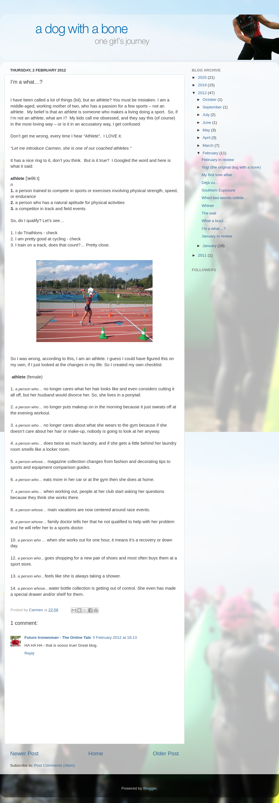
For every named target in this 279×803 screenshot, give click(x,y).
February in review (218, 160)
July (207, 114)
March (208, 145)
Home (95, 753)
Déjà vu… (210, 182)
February (211, 153)
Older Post (166, 753)
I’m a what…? (214, 228)
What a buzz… (215, 221)
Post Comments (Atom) (54, 765)
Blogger (150, 788)
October (210, 99)
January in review (217, 236)
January (210, 246)
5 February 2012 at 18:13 (115, 637)
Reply (29, 653)
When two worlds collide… (225, 198)
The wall (209, 213)
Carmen (36, 610)
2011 (203, 255)
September (213, 107)
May (207, 130)
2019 (203, 85)
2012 (203, 93)
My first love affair (217, 175)
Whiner (208, 205)
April (207, 137)
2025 (203, 77)
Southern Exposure (218, 190)
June (207, 122)
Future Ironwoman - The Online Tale (57, 637)
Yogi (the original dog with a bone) (231, 167)
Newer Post (24, 753)
